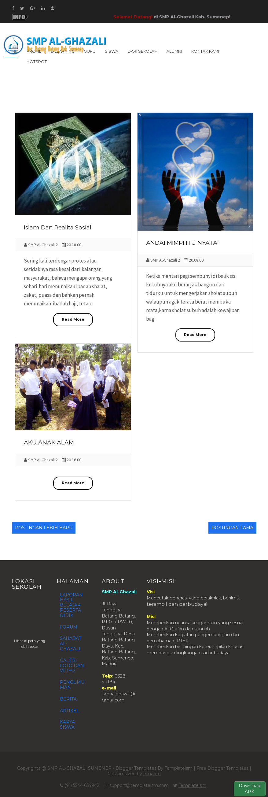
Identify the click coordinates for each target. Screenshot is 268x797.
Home (11, 51)
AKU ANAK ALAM (49, 442)
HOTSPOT (37, 61)
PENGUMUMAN (72, 684)
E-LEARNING (62, 51)
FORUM (68, 627)
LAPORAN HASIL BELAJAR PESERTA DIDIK (71, 605)
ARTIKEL (69, 710)
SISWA (111, 51)
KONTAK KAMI (205, 51)
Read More (73, 319)
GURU (90, 51)
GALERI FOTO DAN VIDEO (72, 666)
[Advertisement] (134, 91)
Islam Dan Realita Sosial (57, 227)
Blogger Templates (136, 768)
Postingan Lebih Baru (43, 528)
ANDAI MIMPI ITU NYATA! (182, 242)
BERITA (68, 699)
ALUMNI (174, 51)
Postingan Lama (232, 528)
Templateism (192, 785)
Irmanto (152, 773)
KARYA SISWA (67, 724)
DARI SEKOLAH (142, 51)
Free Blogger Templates (222, 768)
